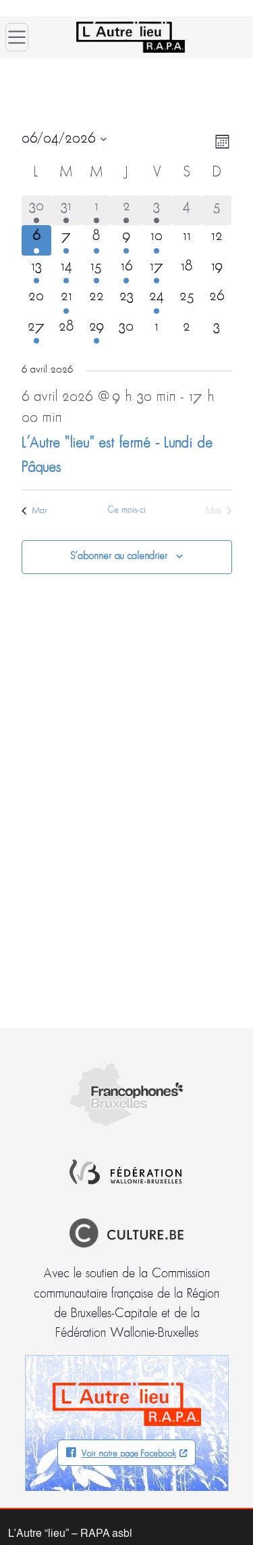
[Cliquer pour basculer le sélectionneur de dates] (64, 139)
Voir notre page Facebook (128, 1454)
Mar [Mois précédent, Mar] (34, 511)
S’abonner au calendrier (118, 556)
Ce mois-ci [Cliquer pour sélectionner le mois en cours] (126, 510)
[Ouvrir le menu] (16, 37)
